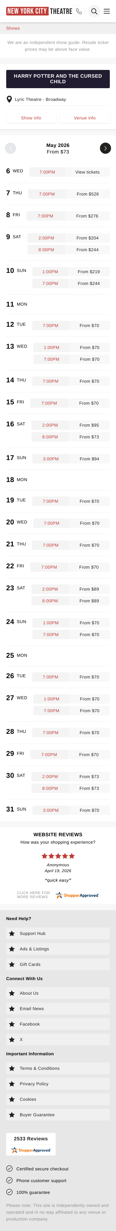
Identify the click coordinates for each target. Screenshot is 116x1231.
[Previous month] (10, 148)
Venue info (85, 117)
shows (13, 28)
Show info (31, 117)
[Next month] (105, 148)
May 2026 (58, 149)
